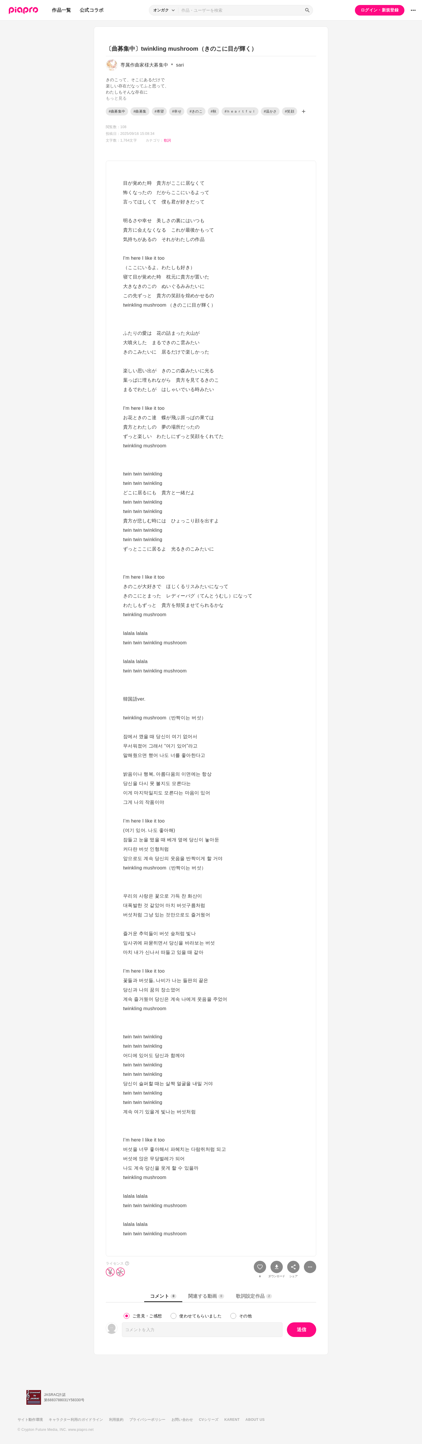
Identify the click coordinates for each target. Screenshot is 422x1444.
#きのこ (196, 111)
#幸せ (176, 111)
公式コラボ (92, 10)
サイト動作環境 (30, 1420)
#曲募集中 (117, 111)
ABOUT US (255, 1420)
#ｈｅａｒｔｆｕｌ (240, 111)
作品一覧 (61, 10)
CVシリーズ (209, 1420)
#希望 (159, 111)
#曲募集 (139, 111)
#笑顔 (289, 111)
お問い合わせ (182, 1420)
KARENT (232, 1420)
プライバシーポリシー (147, 1420)
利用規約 (116, 1420)
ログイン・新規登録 (380, 10)
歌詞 (167, 140)
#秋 (213, 111)
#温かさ (270, 111)
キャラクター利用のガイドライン (76, 1420)
